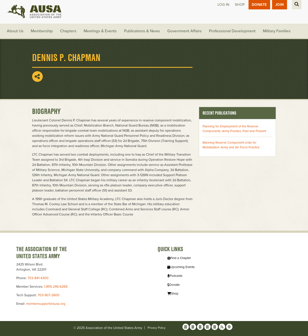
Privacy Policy (157, 328)
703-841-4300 (38, 278)
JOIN (279, 4)
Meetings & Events (100, 31)
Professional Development (232, 31)
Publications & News (142, 31)
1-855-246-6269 (55, 286)
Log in (224, 4)
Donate (259, 4)
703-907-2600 (48, 295)
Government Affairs (184, 31)
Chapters (68, 31)
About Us (15, 31)
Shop (240, 4)
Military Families (277, 31)
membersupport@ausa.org (45, 304)
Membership (42, 31)
